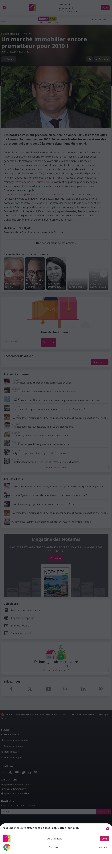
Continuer (103, 847)
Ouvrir (105, 838)
